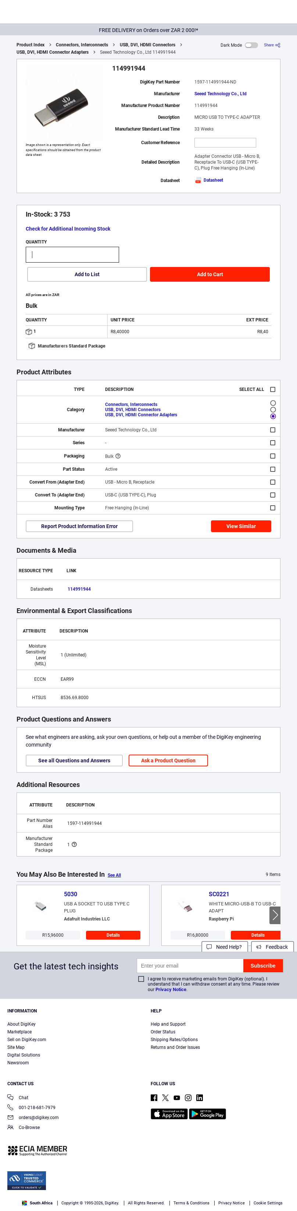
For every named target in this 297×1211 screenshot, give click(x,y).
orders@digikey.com (33, 1118)
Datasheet (208, 180)
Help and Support (168, 1024)
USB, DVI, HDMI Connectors (147, 44)
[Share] (272, 45)
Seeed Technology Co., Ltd (220, 93)
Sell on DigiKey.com (26, 1039)
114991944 (79, 589)
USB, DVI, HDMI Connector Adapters (53, 52)
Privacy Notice (170, 989)
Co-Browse (23, 1128)
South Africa (37, 1203)
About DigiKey (21, 1024)
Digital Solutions (23, 1055)
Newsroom (18, 1062)
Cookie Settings (268, 1203)
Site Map (16, 1047)
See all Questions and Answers (74, 760)
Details (113, 935)
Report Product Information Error (79, 526)
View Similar (241, 526)
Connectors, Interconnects (82, 44)
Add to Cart (210, 274)
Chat (17, 1098)
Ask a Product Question (168, 760)
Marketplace (19, 1031)
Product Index (30, 44)
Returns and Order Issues (175, 1047)
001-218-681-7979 (31, 1108)
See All (114, 875)
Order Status (163, 1031)
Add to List (87, 274)
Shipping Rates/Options (174, 1039)
